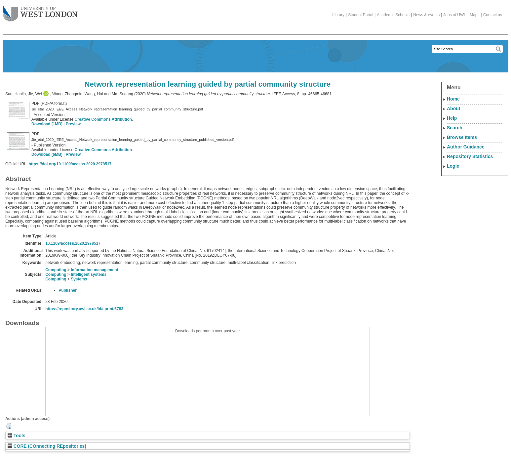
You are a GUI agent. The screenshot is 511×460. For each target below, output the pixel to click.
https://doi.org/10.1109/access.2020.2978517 (69, 164)
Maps (474, 15)
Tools (16, 435)
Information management (94, 270)
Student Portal (360, 15)
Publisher (68, 290)
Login (453, 166)
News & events (426, 15)
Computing (55, 270)
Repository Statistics (470, 156)
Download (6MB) (46, 154)
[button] (8, 426)
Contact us (492, 15)
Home (453, 99)
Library (338, 15)
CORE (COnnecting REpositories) (47, 446)
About (453, 108)
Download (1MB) (46, 124)
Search (454, 127)
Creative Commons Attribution (103, 119)
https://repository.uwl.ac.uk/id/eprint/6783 (84, 309)
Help (452, 118)
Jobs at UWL (454, 15)
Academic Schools (393, 15)
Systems (79, 279)
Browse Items (462, 137)
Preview (73, 124)
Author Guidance (466, 146)
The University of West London (40, 11)
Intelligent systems (88, 274)
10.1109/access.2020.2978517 (72, 243)
